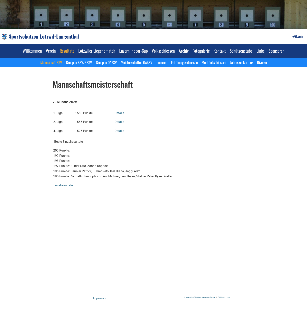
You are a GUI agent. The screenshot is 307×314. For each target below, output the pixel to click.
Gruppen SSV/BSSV (79, 62)
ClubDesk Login (224, 297)
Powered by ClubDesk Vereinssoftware (199, 297)
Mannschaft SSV (51, 62)
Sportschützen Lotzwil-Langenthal (44, 36)
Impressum (99, 298)
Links (260, 51)
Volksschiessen (163, 51)
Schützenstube (241, 51)
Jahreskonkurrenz (241, 62)
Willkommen (32, 51)
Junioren (161, 62)
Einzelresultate (63, 185)
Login (297, 36)
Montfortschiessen (214, 62)
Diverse (262, 62)
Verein (51, 51)
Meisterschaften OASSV (136, 62)
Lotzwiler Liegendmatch (96, 51)
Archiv (184, 51)
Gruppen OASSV (106, 62)
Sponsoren (276, 51)
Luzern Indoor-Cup (133, 51)
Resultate (67, 51)
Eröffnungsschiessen (184, 62)
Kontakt (220, 51)
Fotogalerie (201, 51)
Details (119, 113)
